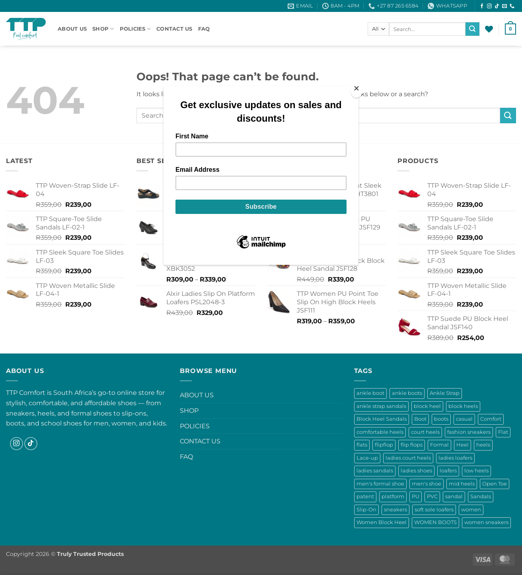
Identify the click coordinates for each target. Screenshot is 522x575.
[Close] (356, 90)
